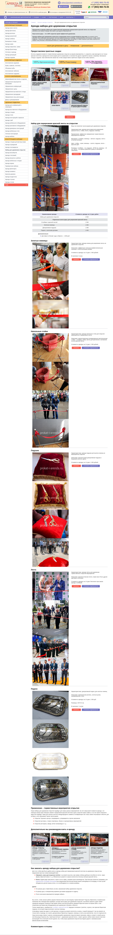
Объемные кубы (10, 68)
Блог (61, 17)
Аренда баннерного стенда (78, 848)
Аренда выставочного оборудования (16, 109)
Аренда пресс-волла (11, 28)
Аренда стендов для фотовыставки (15, 142)
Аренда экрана (9, 163)
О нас (44, 17)
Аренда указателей (10, 36)
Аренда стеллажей (10, 155)
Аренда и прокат (11, 22)
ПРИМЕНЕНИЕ (74, 46)
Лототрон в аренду (10, 52)
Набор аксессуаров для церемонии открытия (39, 84)
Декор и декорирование (12, 99)
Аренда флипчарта (10, 168)
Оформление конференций (13, 86)
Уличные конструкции (11, 133)
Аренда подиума (10, 57)
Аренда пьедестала (11, 176)
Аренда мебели (9, 136)
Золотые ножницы (59, 82)
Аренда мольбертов (11, 152)
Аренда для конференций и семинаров (13, 106)
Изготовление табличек (12, 71)
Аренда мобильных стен (12, 131)
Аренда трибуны (10, 38)
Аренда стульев (10, 179)
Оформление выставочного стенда (15, 91)
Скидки (36, 17)
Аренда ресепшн (10, 33)
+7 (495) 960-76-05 (100, 2)
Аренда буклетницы (11, 49)
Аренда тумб (9, 120)
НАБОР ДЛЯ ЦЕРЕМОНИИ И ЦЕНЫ (57, 46)
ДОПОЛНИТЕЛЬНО (87, 46)
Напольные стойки (78, 82)
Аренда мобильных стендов (13, 160)
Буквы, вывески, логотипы (12, 65)
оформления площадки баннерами (46, 881)
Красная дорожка (10, 174)
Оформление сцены (11, 89)
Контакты (69, 17)
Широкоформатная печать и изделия (16, 79)
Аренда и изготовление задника (60, 848)
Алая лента (56, 105)
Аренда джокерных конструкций (14, 128)
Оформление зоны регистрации (14, 97)
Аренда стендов (10, 112)
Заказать (70, 117)
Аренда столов (9, 182)
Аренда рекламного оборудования (15, 125)
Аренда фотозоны (10, 30)
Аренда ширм (9, 44)
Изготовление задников (12, 63)
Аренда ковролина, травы (12, 46)
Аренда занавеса (10, 171)
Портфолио (53, 17)
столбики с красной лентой (60, 907)
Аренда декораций (10, 54)
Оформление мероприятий (20, 17)
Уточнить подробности (91, 154)
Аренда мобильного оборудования (15, 123)
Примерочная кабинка (11, 166)
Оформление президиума (12, 94)
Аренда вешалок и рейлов (13, 158)
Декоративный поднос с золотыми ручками (79, 106)
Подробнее (45, 88)
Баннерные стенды (10, 41)
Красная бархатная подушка (98, 83)
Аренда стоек (9, 115)
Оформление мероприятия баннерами (13, 82)
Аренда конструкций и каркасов (14, 117)
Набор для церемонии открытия (15, 150)
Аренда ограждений (11, 144)
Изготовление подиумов (12, 73)
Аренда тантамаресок (11, 147)
